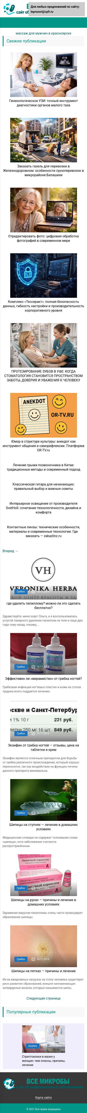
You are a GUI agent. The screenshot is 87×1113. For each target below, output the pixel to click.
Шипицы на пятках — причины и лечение (43, 971)
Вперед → (10, 551)
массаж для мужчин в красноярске (43, 33)
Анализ (32, 1045)
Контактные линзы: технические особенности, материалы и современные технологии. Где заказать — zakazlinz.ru (43, 531)
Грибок (21, 591)
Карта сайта (43, 1097)
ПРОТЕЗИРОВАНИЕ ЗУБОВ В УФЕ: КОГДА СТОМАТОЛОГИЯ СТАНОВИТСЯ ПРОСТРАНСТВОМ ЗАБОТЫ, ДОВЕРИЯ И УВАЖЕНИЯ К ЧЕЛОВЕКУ (43, 375)
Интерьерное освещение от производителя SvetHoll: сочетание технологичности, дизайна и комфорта (43, 508)
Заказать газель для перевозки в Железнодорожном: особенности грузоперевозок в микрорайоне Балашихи (43, 170)
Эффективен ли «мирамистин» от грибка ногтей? (43, 679)
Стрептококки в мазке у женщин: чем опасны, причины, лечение (43, 1061)
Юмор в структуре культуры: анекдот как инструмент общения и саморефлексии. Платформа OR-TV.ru (43, 445)
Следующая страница (43, 998)
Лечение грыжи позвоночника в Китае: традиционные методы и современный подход (43, 467)
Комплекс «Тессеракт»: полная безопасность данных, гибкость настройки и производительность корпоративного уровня (43, 306)
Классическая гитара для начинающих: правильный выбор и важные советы (43, 486)
